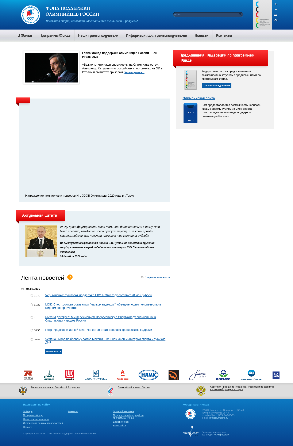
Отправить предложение (217, 85)
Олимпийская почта (199, 98)
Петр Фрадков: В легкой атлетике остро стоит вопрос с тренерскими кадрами (98, 329)
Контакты (73, 411)
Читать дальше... (134, 72)
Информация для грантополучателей (43, 423)
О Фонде (27, 411)
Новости (27, 427)
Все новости (53, 351)
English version (121, 421)
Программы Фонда (33, 415)
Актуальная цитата (39, 215)
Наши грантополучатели (36, 419)
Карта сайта (119, 425)
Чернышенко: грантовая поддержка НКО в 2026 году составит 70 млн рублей (98, 295)
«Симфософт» (222, 434)
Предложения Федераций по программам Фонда (128, 416)
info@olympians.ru (218, 417)
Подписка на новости (157, 277)
